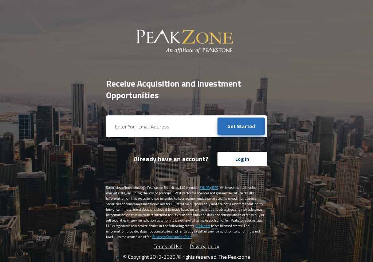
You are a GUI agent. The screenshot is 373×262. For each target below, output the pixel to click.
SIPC (214, 187)
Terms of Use (168, 246)
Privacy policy (204, 246)
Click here (203, 226)
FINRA (205, 187)
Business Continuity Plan (172, 236)
